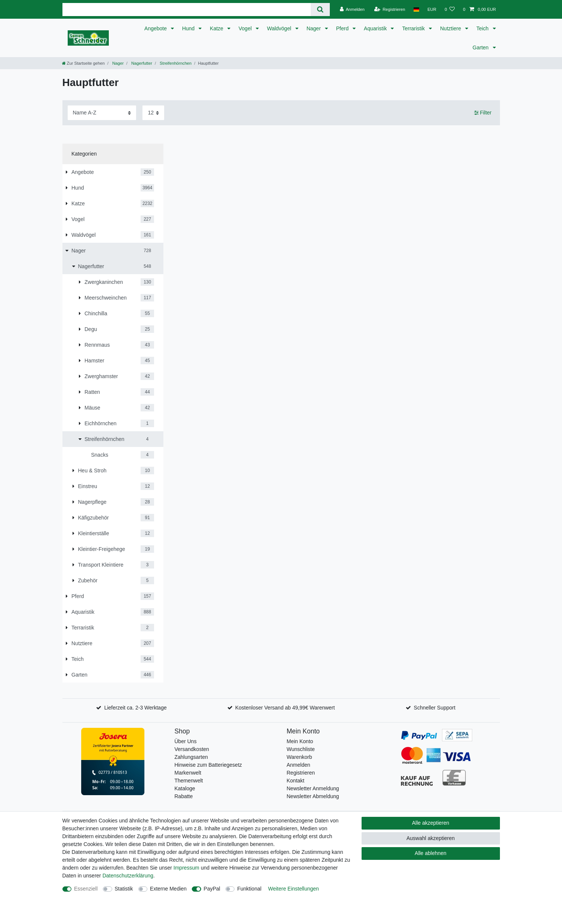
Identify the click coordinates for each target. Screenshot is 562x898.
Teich (483, 28)
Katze (217, 28)
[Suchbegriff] (186, 9)
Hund (189, 28)
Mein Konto (300, 741)
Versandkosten (192, 749)
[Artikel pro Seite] (153, 112)
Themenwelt (189, 781)
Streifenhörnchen (175, 63)
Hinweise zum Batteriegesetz (208, 765)
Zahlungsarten (191, 757)
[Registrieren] (389, 9)
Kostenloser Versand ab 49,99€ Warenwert (285, 708)
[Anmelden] (352, 9)
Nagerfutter (141, 63)
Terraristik (414, 28)
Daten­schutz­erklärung (127, 876)
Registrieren (301, 773)
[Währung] (431, 9)
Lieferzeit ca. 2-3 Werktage (135, 708)
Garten (481, 47)
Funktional (249, 889)
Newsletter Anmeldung (313, 788)
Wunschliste (301, 749)
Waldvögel (280, 28)
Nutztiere (451, 28)
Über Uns (186, 741)
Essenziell (86, 889)
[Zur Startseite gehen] (83, 63)
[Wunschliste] (449, 9)
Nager (314, 28)
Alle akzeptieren (430, 823)
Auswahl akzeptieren (430, 838)
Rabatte (184, 796)
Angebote (156, 28)
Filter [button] (483, 113)
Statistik (124, 889)
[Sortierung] (102, 112)
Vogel (246, 28)
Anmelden (298, 765)
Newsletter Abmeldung (313, 796)
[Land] (416, 9)
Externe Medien (168, 889)
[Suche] (320, 9)
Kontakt (295, 781)
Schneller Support (434, 708)
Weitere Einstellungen (293, 889)
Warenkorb (299, 757)
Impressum (186, 868)
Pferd (343, 28)
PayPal (212, 889)
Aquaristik (376, 28)
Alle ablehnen (430, 853)
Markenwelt (188, 773)
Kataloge (185, 788)
